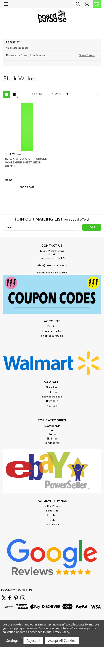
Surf (52, 430)
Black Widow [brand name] (13, 154)
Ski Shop (52, 439)
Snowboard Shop (52, 396)
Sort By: (37, 94)
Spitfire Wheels (52, 506)
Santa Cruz (52, 510)
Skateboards (52, 426)
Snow (52, 434)
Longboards (52, 443)
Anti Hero (52, 515)
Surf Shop (52, 392)
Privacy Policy (60, 632)
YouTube (52, 406)
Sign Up (57, 331)
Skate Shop (52, 387)
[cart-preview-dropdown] (96, 4)
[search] (78, 4)
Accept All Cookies (61, 640)
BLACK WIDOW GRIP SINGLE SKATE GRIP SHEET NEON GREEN (26, 162)
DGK (52, 520)
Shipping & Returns (52, 335)
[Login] (87, 4)
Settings (12, 640)
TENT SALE (52, 401)
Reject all (33, 640)
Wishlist (52, 326)
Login (45, 331)
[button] (52, 55)
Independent (52, 524)
